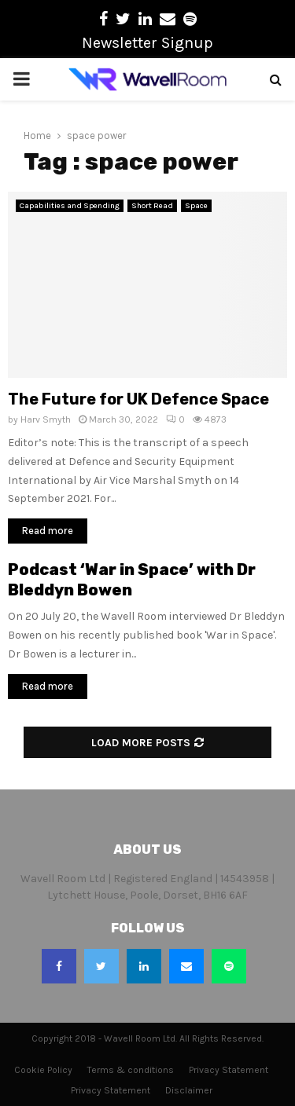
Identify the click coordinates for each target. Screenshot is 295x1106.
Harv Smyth (45, 419)
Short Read (152, 206)
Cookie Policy (43, 1069)
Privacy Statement (228, 1069)
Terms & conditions (130, 1069)
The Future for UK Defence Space (138, 399)
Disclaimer (188, 1090)
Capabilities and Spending (70, 206)
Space (196, 206)
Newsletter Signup (147, 43)
